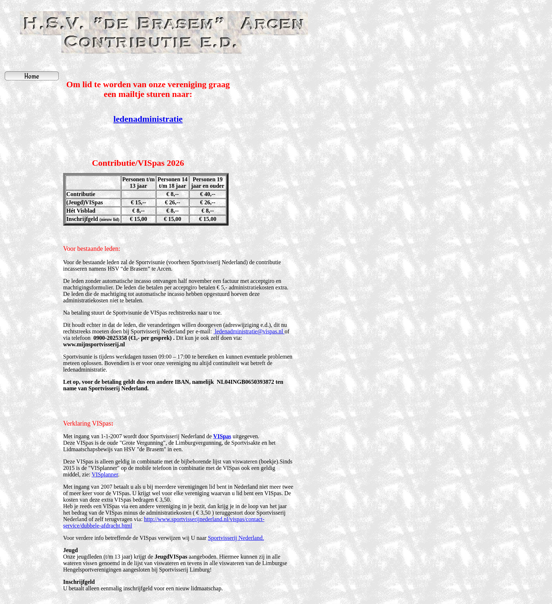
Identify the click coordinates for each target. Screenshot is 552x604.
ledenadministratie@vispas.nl (248, 331)
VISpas (222, 436)
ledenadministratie (148, 119)
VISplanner (105, 474)
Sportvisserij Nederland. (236, 538)
